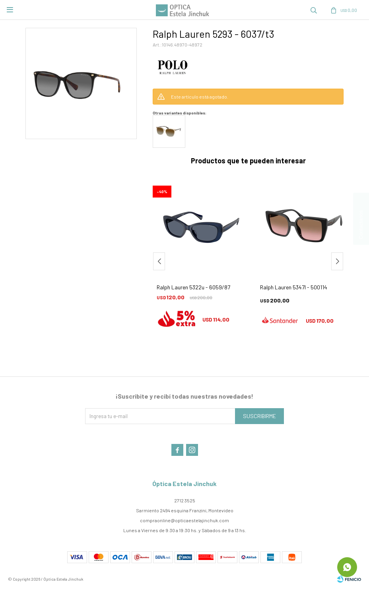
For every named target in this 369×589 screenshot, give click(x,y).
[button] (337, 261)
